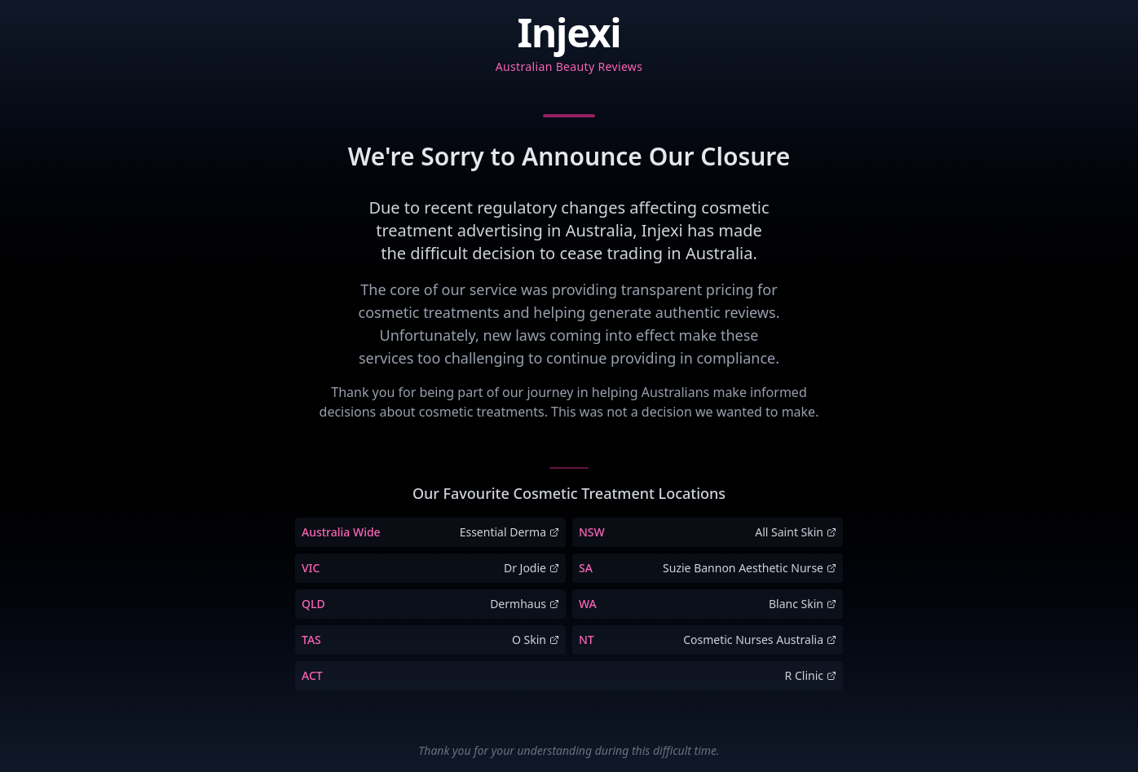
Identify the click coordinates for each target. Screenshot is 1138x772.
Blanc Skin (802, 603)
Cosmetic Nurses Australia (759, 639)
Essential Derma (509, 532)
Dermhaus (524, 603)
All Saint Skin (795, 532)
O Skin (535, 639)
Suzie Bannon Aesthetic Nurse (749, 568)
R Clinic (810, 675)
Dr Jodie (531, 568)
